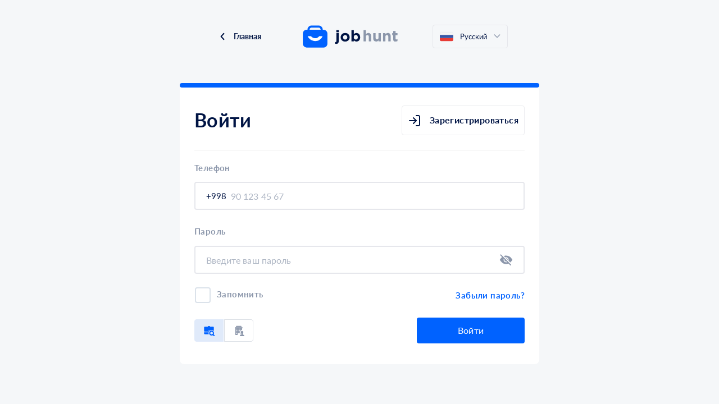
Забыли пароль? (490, 295)
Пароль (209, 231)
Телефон (212, 168)
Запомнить (240, 294)
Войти (471, 330)
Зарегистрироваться (463, 120)
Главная (239, 36)
